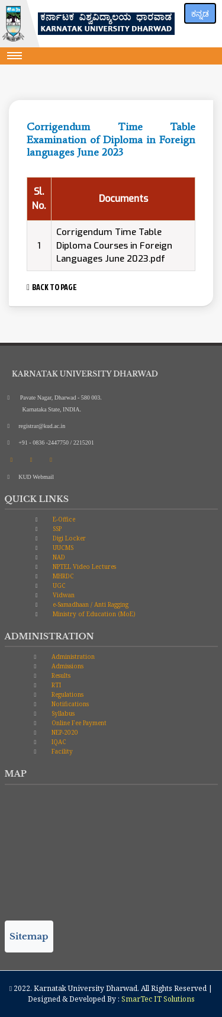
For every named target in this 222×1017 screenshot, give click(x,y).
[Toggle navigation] (15, 55)
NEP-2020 (64, 732)
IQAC (58, 742)
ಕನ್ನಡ (200, 13)
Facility (61, 751)
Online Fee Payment (78, 723)
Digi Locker (68, 538)
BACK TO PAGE (52, 286)
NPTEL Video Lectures (83, 566)
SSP (56, 528)
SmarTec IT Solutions (158, 999)
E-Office (63, 519)
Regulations (66, 694)
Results (60, 675)
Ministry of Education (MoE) (93, 614)
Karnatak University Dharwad (85, 988)
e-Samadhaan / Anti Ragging (89, 604)
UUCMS (62, 547)
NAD (58, 557)
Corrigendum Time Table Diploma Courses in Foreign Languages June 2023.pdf (114, 245)
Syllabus (62, 713)
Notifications (69, 704)
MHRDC (62, 576)
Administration (72, 656)
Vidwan (63, 595)
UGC (58, 585)
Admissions (66, 666)
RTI (55, 685)
